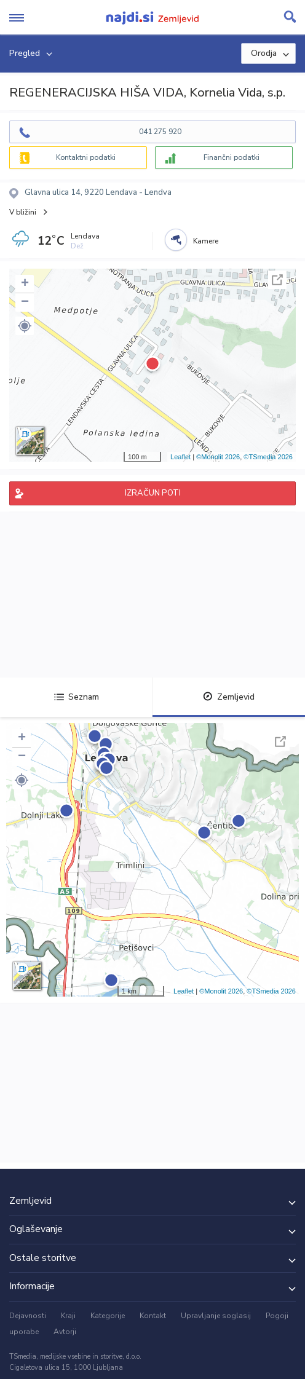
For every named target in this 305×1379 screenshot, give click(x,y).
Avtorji (64, 1332)
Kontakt (153, 1316)
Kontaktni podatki (86, 157)
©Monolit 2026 (218, 456)
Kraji (68, 1316)
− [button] (25, 302)
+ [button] (25, 284)
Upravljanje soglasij (216, 1316)
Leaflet (180, 456)
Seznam (76, 697)
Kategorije (107, 1316)
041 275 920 (160, 131)
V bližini (22, 212)
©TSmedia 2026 (268, 456)
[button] (24, 326)
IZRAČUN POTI (153, 493)
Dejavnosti (27, 1316)
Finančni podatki (231, 157)
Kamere (205, 241)
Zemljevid (229, 697)
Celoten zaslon (277, 280)
